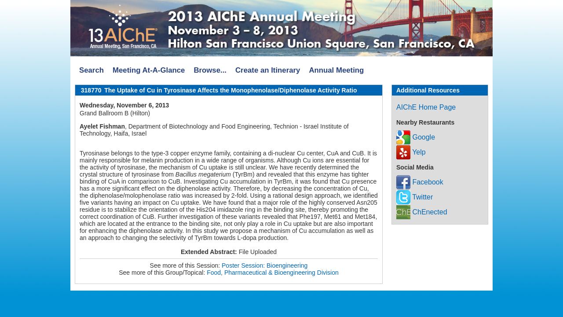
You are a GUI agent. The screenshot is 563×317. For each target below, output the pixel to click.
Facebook (419, 182)
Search (91, 70)
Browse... (210, 70)
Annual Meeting (336, 70)
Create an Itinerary (267, 70)
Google (415, 137)
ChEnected (421, 212)
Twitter (414, 197)
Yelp (411, 152)
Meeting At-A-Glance (149, 70)
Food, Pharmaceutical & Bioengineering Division (273, 272)
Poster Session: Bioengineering (264, 265)
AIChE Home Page (426, 107)
